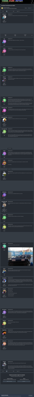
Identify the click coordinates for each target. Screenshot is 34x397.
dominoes (4, 320)
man (4, 38)
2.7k (4, 123)
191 (4, 198)
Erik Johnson (4, 309)
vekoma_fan (4, 14)
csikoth (4, 48)
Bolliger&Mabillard (4, 117)
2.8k (4, 284)
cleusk (4, 150)
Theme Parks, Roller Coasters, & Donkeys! (12, 8)
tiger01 (4, 224)
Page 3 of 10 (18, 11)
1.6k (4, 83)
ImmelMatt (4, 243)
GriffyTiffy (4, 214)
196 (4, 114)
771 (4, 336)
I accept (30, 395)
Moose (4, 268)
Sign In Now (24, 381)
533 (4, 221)
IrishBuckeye (4, 192)
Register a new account (9, 381)
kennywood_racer (4, 107)
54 (4, 157)
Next (13, 11)
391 (4, 20)
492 (4, 45)
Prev (3, 11)
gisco (4, 171)
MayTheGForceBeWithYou (4, 202)
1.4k (4, 295)
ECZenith (4, 361)
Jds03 (4, 160)
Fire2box (4, 67)
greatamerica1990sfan (6, 7)
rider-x (4, 97)
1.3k (4, 347)
